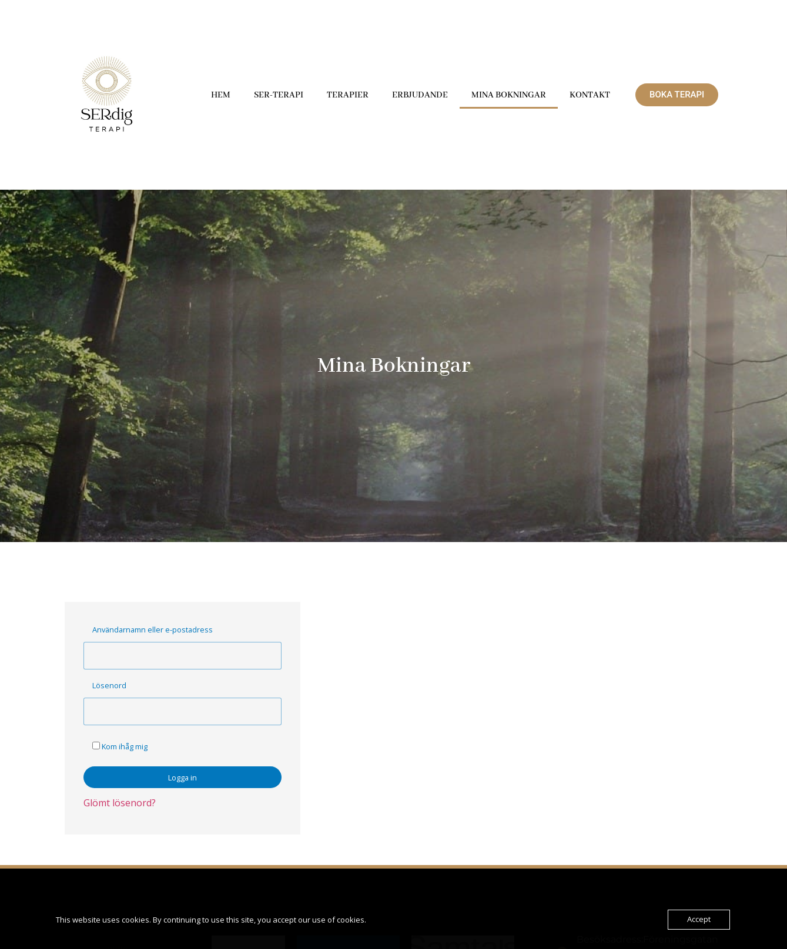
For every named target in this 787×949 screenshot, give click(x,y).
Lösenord (109, 685)
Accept (699, 919)
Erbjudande (420, 95)
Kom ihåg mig (120, 746)
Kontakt (590, 95)
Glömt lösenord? (119, 802)
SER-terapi (278, 95)
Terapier (348, 95)
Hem (220, 95)
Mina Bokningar (508, 95)
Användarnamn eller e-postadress (152, 629)
